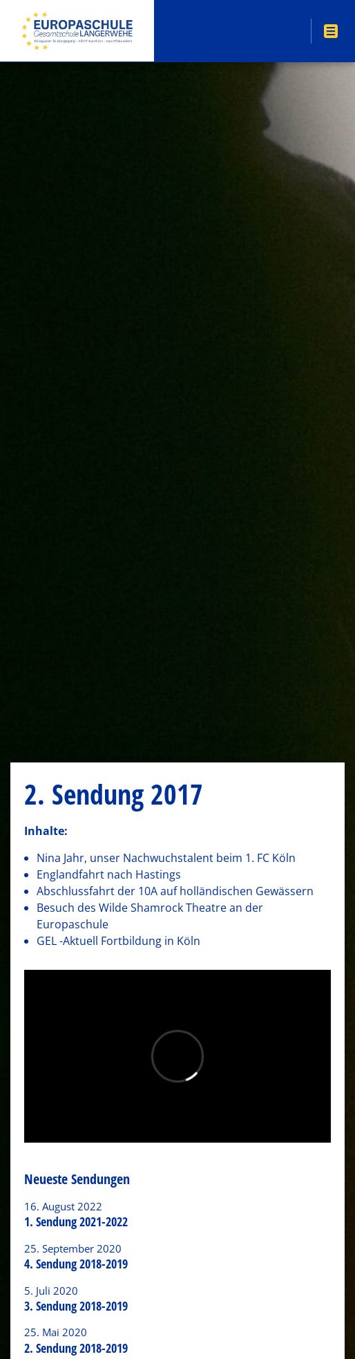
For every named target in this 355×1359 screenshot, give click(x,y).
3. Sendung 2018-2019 (76, 1305)
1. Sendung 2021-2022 (76, 1221)
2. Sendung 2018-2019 (76, 1348)
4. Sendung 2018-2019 (76, 1263)
